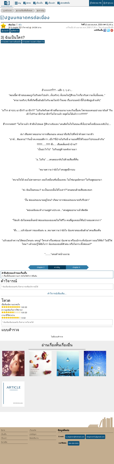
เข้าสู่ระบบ (108, 3)
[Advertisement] (57, 65)
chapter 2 (40, 267)
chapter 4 (76, 267)
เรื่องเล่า (50, 3)
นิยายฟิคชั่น (63, 3)
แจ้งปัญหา (33, 434)
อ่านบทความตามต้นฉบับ (11, 42)
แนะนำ (5, 31)
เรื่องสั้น (38, 3)
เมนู (18, 3)
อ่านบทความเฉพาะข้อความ (33, 42)
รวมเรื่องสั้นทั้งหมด (24, 11)
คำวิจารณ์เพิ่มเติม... (57, 293)
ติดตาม (15, 31)
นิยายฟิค (4, 442)
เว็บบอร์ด (33, 430)
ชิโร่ (18, 25)
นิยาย (27, 3)
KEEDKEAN (7, 6)
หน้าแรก (7, 11)
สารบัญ (40, 11)
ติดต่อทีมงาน (34, 438)
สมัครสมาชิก (96, 3)
